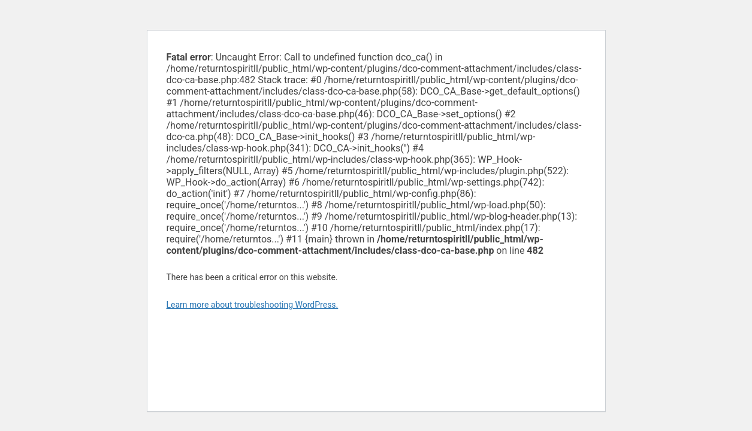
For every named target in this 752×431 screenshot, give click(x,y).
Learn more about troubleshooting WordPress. (253, 304)
